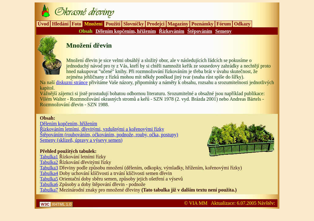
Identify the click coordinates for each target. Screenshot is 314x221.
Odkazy (242, 23)
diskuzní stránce (72, 82)
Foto (76, 23)
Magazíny (178, 23)
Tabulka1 (49, 156)
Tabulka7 (49, 189)
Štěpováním (199, 31)
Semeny (223, 31)
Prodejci (155, 23)
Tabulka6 (49, 184)
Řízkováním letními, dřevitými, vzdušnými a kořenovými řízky (102, 129)
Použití (112, 23)
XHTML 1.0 (56, 204)
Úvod (43, 23)
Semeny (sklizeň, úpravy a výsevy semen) (81, 140)
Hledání (60, 23)
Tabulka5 (49, 178)
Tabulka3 (49, 167)
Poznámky (202, 23)
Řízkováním (171, 31)
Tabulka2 (49, 162)
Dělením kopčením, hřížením (125, 31)
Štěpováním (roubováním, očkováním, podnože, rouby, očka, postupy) (109, 134)
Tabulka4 (49, 173)
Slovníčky (133, 23)
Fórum (223, 23)
